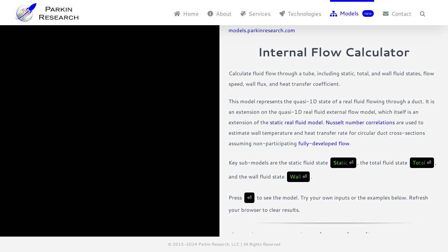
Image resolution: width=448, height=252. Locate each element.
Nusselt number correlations (360, 122)
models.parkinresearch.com (262, 30)
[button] (431, 12)
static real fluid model (296, 122)
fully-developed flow (323, 143)
